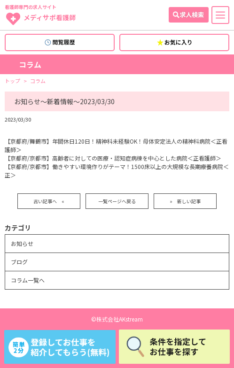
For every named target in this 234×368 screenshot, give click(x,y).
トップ (12, 80)
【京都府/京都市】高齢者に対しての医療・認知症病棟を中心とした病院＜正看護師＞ (113, 158)
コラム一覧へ (28, 280)
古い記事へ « (48, 201)
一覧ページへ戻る (117, 201)
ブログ (19, 262)
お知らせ (22, 243)
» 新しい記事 (185, 201)
